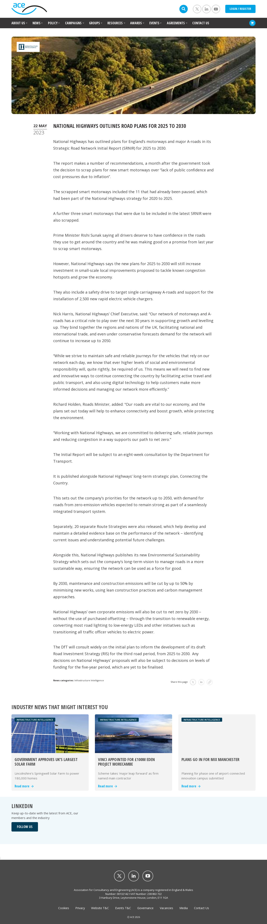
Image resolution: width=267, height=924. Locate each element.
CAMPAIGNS (73, 23)
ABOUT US (18, 23)
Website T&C (100, 908)
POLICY (53, 23)
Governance (145, 908)
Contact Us (201, 908)
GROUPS (94, 23)
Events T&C (123, 908)
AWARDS (136, 23)
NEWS (36, 23)
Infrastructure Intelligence (89, 680)
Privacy (80, 908)
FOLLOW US (25, 826)
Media (183, 908)
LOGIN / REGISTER (240, 9)
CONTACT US (200, 23)
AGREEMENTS (176, 23)
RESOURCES (115, 23)
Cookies (63, 908)
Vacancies (166, 908)
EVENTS (154, 23)
